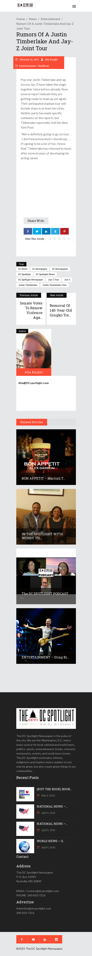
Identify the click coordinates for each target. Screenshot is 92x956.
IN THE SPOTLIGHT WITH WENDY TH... (42, 536)
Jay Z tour (53, 279)
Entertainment (50, 19)
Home (20, 19)
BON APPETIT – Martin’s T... (43, 478)
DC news (22, 268)
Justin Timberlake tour (54, 284)
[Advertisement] (46, 187)
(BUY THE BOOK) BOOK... (54, 789)
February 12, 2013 (29, 59)
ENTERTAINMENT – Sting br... (45, 657)
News (33, 19)
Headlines (43, 65)
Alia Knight (51, 59)
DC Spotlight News (45, 274)
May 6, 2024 (48, 795)
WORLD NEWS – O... (51, 841)
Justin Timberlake (27, 284)
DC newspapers (60, 268)
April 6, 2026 (48, 812)
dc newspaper (39, 268)
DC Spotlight (24, 274)
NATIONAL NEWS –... (52, 806)
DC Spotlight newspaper (30, 279)
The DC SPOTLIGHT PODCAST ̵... (45, 595)
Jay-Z (67, 279)
